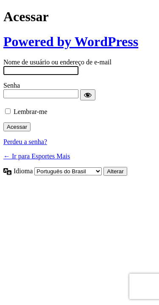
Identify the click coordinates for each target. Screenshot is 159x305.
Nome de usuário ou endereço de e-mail (57, 62)
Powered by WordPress (70, 41)
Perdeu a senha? (25, 141)
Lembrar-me (30, 111)
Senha (11, 85)
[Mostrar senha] (87, 94)
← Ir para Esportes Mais (36, 156)
